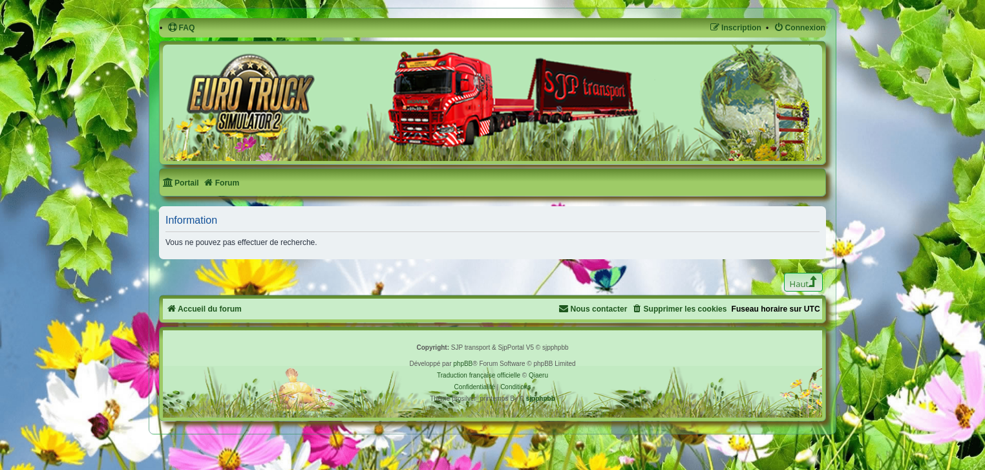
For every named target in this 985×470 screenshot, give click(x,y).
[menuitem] (181, 28)
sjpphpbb (540, 398)
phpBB (462, 363)
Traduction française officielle (478, 375)
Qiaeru (538, 375)
